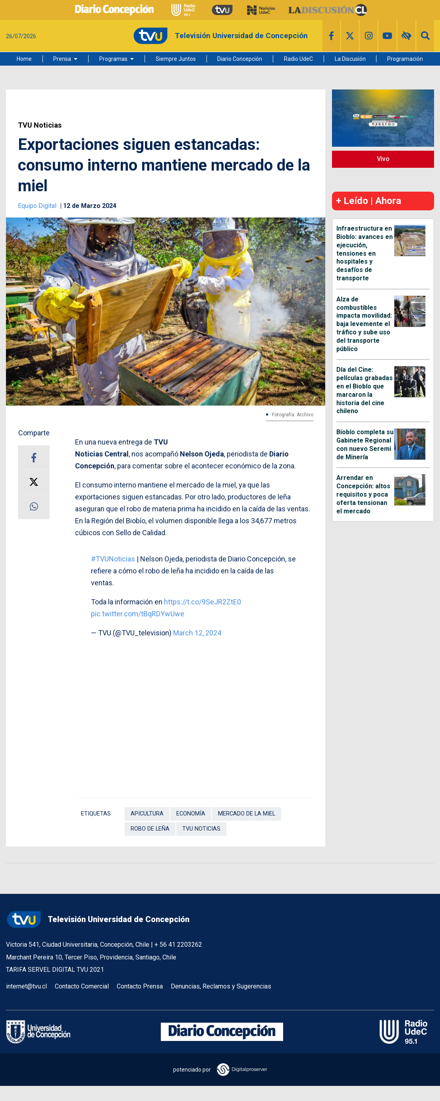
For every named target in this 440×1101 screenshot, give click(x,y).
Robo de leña (150, 828)
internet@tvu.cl (26, 986)
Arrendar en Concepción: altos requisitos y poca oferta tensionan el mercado (363, 494)
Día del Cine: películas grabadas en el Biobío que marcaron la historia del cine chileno (364, 390)
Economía (190, 813)
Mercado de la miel (246, 813)
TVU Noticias (40, 125)
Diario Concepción (239, 59)
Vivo (383, 159)
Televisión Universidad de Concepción (97, 919)
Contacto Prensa (140, 986)
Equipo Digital (38, 206)
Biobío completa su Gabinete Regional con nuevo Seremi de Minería (365, 444)
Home (24, 59)
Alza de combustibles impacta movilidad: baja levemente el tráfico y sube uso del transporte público (364, 324)
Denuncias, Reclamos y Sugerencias (221, 986)
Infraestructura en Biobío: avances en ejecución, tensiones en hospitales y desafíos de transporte (364, 253)
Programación (405, 59)
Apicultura (147, 813)
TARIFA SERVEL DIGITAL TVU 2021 (55, 969)
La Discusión (350, 59)
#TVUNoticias (113, 559)
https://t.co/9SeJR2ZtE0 (202, 602)
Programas (113, 59)
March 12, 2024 (197, 633)
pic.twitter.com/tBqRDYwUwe (137, 614)
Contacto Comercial (82, 986)
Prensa (62, 59)
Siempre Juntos (176, 59)
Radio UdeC (298, 59)
